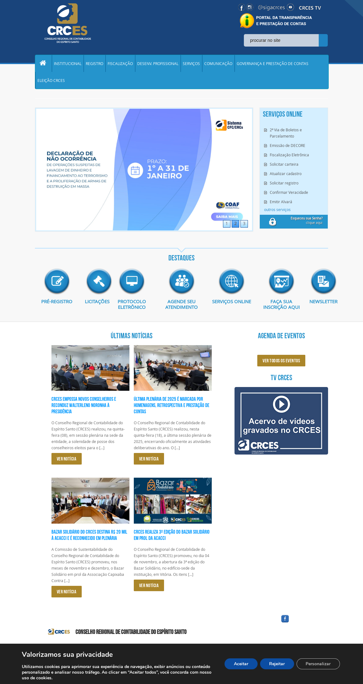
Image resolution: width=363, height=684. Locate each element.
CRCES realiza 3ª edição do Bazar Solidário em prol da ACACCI (172, 536)
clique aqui (306, 222)
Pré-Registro (57, 302)
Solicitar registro (284, 184)
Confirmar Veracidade (289, 193)
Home (43, 64)
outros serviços (277, 210)
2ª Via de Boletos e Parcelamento (286, 134)
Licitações (94, 302)
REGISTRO (94, 63)
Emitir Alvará (281, 202)
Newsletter (318, 302)
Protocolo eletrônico (132, 305)
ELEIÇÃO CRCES (51, 81)
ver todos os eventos (281, 362)
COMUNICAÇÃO (218, 63)
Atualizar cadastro (286, 174)
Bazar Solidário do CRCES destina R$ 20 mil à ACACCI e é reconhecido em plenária (89, 536)
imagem (57, 283)
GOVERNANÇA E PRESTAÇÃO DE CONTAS (272, 63)
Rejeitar (276, 664)
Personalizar (318, 664)
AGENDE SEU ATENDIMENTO (181, 305)
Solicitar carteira (284, 165)
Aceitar (240, 664)
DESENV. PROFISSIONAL (157, 63)
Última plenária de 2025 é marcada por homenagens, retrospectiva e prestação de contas (171, 406)
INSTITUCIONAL (67, 63)
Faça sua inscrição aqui (281, 305)
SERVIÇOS (191, 63)
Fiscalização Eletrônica (289, 155)
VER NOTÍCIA (67, 460)
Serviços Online (231, 302)
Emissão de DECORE (287, 146)
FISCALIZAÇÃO (120, 63)
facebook (300, 623)
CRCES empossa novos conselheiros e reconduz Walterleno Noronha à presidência (83, 406)
